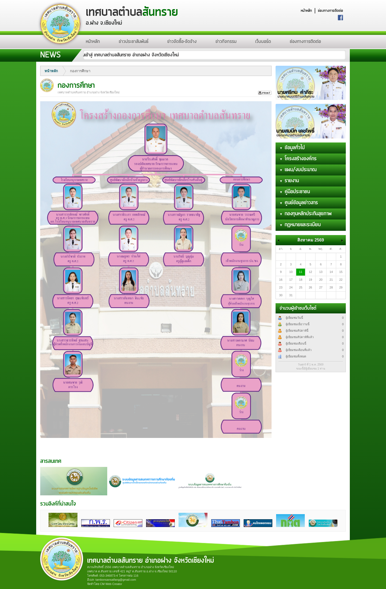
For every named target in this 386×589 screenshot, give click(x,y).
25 (300, 287)
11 (300, 271)
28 (331, 287)
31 (290, 295)
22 (340, 279)
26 (310, 287)
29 (340, 287)
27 (320, 287)
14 (331, 271)
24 (290, 287)
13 (320, 271)
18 (300, 279)
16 (280, 279)
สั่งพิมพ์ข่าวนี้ (265, 93)
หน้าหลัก (306, 11)
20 (320, 279)
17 (290, 279)
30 (280, 295)
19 (310, 279)
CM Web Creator (111, 584)
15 (340, 271)
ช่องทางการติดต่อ (330, 11)
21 (331, 279)
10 (290, 271)
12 (310, 271)
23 (280, 287)
